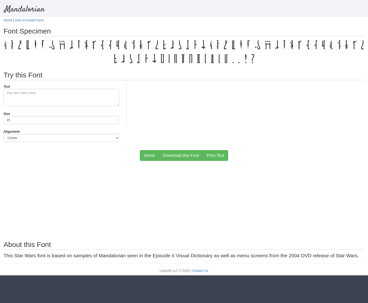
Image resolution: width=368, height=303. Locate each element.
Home (8, 20)
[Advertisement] (184, 198)
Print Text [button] (215, 155)
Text (7, 86)
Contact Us (200, 271)
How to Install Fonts (29, 20)
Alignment (11, 131)
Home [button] (149, 155)
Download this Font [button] (181, 155)
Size (7, 114)
